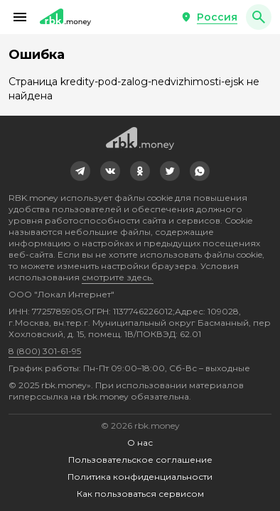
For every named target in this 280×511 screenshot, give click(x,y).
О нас (140, 442)
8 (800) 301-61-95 (45, 351)
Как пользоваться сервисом (140, 493)
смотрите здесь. (118, 277)
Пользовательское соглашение (140, 459)
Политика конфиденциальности (140, 476)
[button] (20, 17)
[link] (80, 171)
